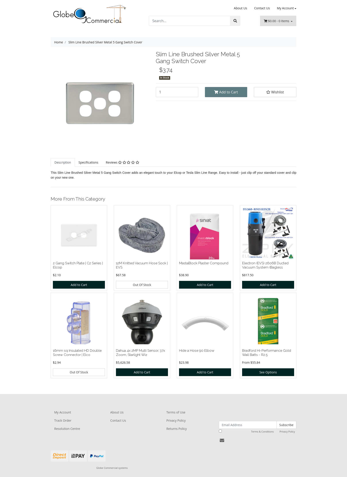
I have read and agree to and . (257, 431)
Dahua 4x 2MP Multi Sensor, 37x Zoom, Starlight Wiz (140, 352)
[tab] (63, 162)
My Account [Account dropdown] (285, 8)
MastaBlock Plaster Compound (203, 263)
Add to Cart (226, 92)
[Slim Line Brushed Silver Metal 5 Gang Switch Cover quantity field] (177, 92)
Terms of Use (175, 412)
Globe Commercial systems (111, 467)
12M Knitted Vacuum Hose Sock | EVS (142, 265)
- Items (277, 21)
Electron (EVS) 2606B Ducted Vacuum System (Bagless (265, 265)
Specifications (88, 162)
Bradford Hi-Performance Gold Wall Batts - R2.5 (266, 352)
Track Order (62, 420)
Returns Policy (176, 429)
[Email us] (222, 440)
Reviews (122, 162)
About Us (240, 8)
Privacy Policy (176, 420)
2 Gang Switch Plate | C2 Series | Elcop (78, 265)
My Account (62, 412)
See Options (268, 372)
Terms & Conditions (262, 431)
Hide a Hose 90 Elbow (196, 350)
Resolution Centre (67, 429)
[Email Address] (248, 425)
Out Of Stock (142, 285)
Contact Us (262, 8)
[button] (275, 92)
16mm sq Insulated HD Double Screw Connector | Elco (77, 352)
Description (62, 162)
